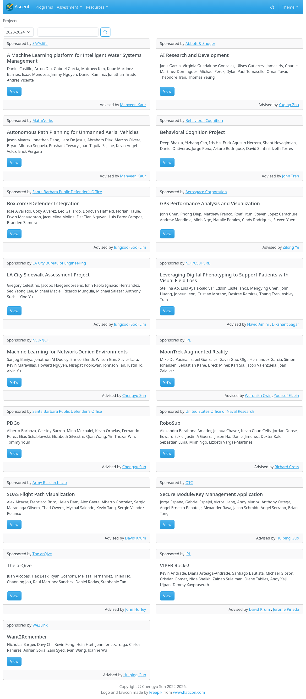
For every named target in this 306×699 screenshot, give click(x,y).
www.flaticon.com (189, 692)
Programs (44, 7)
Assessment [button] (68, 7)
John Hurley (135, 609)
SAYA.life (40, 43)
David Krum (135, 538)
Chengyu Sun (134, 395)
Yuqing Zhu (289, 104)
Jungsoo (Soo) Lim (130, 247)
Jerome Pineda (286, 609)
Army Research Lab (50, 482)
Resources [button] (95, 7)
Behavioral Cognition (204, 120)
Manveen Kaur (133, 104)
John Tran (290, 176)
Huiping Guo (287, 538)
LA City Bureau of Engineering (59, 263)
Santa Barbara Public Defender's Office (67, 191)
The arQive (42, 553)
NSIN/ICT (41, 340)
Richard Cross (287, 466)
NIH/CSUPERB (198, 263)
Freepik (155, 692)
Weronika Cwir (258, 395)
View (14, 91)
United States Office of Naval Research (220, 411)
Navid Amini (258, 324)
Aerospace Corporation (206, 191)
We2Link (40, 625)
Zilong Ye (291, 247)
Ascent (18, 7)
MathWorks (43, 120)
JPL (188, 340)
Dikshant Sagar (285, 324)
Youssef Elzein (286, 395)
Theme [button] (288, 7)
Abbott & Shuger (200, 43)
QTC (189, 482)
